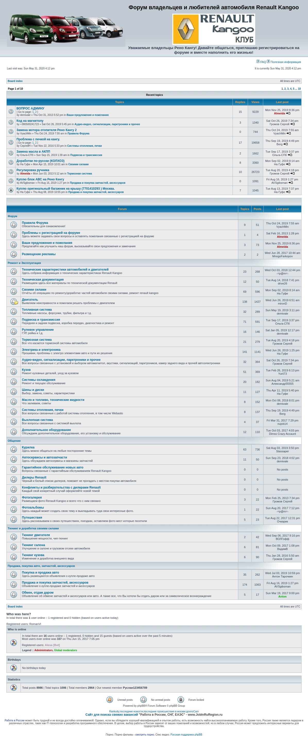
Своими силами (78, 164)
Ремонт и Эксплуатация (24, 262)
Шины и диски (33, 390)
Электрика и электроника (41, 350)
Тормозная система (79, 173)
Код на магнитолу (30, 121)
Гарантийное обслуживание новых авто (52, 467)
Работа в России (14, 720)
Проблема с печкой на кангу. (38, 139)
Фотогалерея (32, 497)
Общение (14, 440)
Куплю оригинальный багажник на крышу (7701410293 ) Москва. (65, 188)
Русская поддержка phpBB (186, 734)
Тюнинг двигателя (36, 535)
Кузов (26, 370)
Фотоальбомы (33, 507)
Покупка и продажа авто (40, 572)
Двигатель (30, 299)
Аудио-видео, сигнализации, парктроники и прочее (107, 124)
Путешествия (32, 517)
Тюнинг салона (33, 545)
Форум (12, 216)
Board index (15, 81)
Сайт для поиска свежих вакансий (111, 714)
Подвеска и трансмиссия (86, 155)
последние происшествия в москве (164, 711)
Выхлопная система (37, 420)
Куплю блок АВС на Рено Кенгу (40, 179)
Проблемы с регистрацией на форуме (51, 233)
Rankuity (114, 711)
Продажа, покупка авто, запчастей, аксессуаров (41, 565)
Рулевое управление (38, 330)
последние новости (131, 711)
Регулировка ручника (32, 170)
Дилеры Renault (34, 477)
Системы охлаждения (38, 380)
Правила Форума (78, 133)
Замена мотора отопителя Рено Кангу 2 (46, 130)
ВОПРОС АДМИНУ (30, 108)
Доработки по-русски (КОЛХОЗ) (40, 161)
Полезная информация (284, 61)
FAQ (261, 61)
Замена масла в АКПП (33, 151)
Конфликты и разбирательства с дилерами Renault (61, 487)
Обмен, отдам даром (38, 592)
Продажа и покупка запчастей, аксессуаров (97, 182)
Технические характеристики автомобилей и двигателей (65, 269)
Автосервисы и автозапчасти (44, 457)
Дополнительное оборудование (46, 430)
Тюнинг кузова (33, 555)
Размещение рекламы (39, 254)
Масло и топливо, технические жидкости (53, 400)
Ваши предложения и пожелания (88, 115)
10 (299, 88)
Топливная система (37, 309)
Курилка (28, 447)
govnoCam (192, 711)
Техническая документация (43, 279)
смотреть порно (144, 734)
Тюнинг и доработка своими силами (33, 528)
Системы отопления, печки (84, 145)
